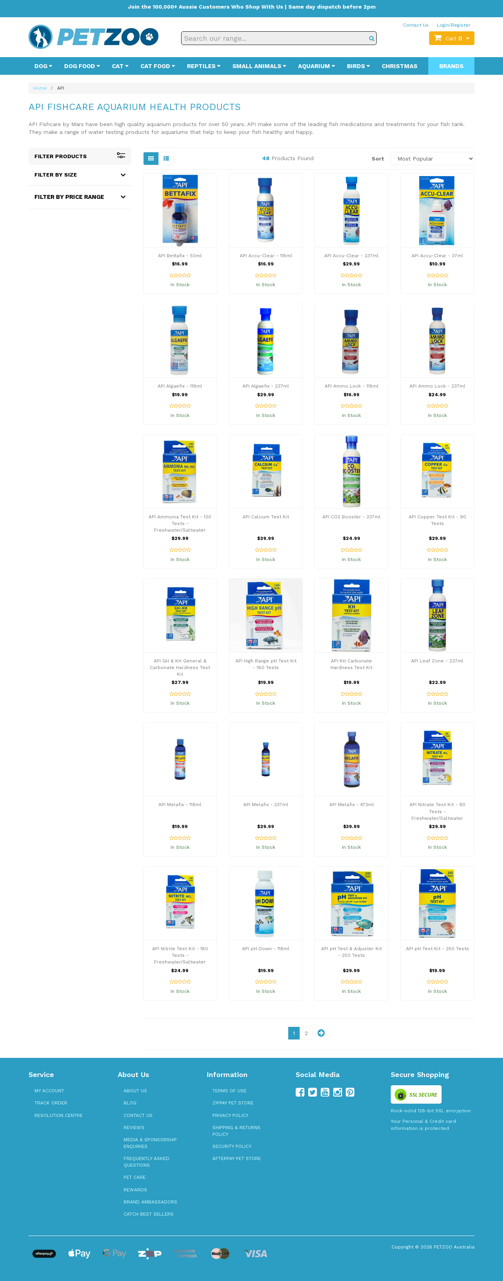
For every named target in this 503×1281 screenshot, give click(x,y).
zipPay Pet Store (232, 1103)
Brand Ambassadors (150, 1202)
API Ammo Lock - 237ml (437, 386)
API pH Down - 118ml (265, 948)
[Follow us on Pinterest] (350, 1092)
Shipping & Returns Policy (236, 1131)
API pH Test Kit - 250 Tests (437, 948)
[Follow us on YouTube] (325, 1092)
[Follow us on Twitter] (312, 1092)
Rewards (135, 1190)
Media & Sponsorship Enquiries (150, 1143)
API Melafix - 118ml (179, 804)
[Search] (372, 38)
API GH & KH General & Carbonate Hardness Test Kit (180, 667)
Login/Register (454, 25)
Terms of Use (229, 1090)
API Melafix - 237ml (265, 804)
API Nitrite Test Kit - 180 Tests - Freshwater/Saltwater (180, 955)
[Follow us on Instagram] (337, 1092)
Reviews (134, 1127)
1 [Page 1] (294, 1033)
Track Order (50, 1103)
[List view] (166, 158)
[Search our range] (279, 38)
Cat (120, 66)
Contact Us (416, 25)
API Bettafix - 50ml (180, 255)
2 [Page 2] (306, 1033)
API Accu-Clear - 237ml (351, 255)
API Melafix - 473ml (351, 804)
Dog (43, 66)
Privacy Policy (230, 1115)
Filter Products (80, 156)
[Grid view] (151, 158)
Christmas (399, 66)
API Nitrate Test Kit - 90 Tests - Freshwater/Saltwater (437, 811)
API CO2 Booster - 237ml (351, 517)
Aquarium (316, 66)
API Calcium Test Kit (266, 517)
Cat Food (157, 66)
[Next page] (321, 1033)
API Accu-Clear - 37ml (437, 255)
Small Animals (259, 66)
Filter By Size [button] (55, 174)
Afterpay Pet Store (236, 1158)
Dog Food (82, 66)
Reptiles (204, 66)
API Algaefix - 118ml (180, 386)
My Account (49, 1090)
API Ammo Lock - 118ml (352, 386)
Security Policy (232, 1146)
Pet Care (135, 1177)
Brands (451, 66)
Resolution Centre (58, 1115)
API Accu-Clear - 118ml (266, 255)
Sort (378, 158)
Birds (358, 66)
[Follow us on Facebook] (300, 1092)
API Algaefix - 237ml (266, 386)
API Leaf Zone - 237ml (437, 661)
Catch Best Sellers (149, 1214)
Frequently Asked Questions (146, 1162)
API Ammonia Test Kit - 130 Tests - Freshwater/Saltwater (180, 523)
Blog (130, 1103)
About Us (135, 1090)
